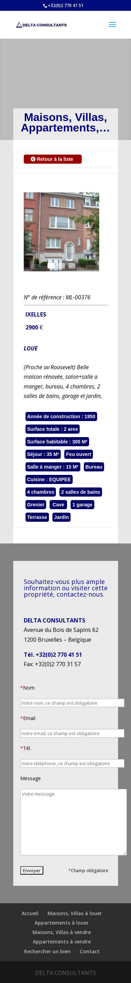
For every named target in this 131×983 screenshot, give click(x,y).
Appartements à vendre (62, 941)
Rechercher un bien (47, 951)
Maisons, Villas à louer (75, 913)
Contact (90, 951)
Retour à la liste (53, 159)
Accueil (30, 913)
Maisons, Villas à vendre (61, 932)
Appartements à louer (62, 922)
